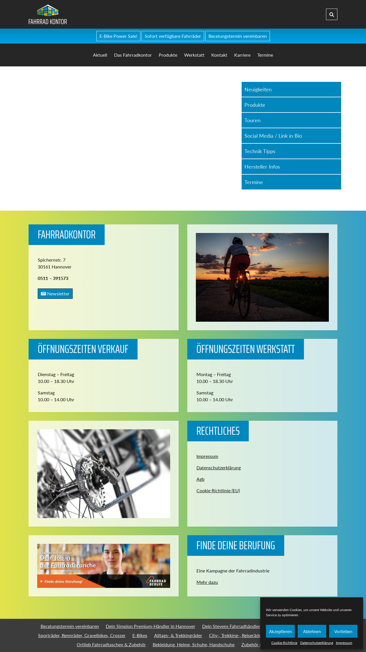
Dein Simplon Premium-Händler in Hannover (150, 626)
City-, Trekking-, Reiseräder (236, 635)
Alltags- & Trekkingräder (178, 635)
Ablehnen (312, 631)
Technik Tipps (259, 151)
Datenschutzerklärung (316, 643)
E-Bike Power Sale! (118, 36)
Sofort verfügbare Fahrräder (173, 36)
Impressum (344, 643)
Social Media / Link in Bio (273, 136)
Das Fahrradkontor (133, 55)
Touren (252, 120)
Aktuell (100, 55)
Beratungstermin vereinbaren (237, 36)
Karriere (242, 55)
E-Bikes (139, 635)
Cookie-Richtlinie (284, 643)
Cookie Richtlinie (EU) (218, 490)
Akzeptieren (280, 631)
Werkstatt (194, 55)
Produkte (168, 55)
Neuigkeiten (258, 89)
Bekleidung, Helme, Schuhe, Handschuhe (193, 644)
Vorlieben (343, 631)
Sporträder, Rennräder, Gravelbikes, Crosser (82, 635)
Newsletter (55, 293)
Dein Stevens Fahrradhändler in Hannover (244, 626)
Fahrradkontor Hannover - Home (90, 14)
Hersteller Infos (262, 166)
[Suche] (331, 14)
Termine (265, 55)
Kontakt (219, 55)
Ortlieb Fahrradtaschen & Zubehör (111, 644)
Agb (200, 479)
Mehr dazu (207, 582)
